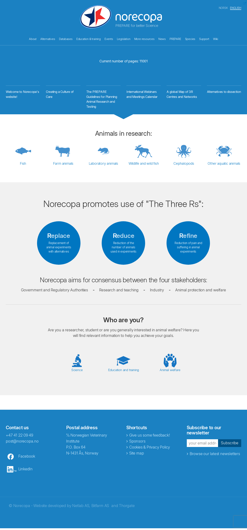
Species (190, 38)
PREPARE (175, 38)
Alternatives (47, 38)
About (32, 38)
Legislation (123, 38)
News (162, 38)
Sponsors (137, 443)
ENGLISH (235, 7)
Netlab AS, (81, 507)
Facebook (26, 458)
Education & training (88, 38)
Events (109, 38)
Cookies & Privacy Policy (149, 449)
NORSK (223, 7)
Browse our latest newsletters (215, 455)
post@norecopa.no (22, 443)
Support (204, 38)
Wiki (215, 38)
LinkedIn (25, 470)
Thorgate (126, 507)
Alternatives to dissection (224, 94)
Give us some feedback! (149, 437)
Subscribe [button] (229, 445)
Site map (136, 455)
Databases (66, 38)
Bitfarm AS (100, 507)
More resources (144, 38)
